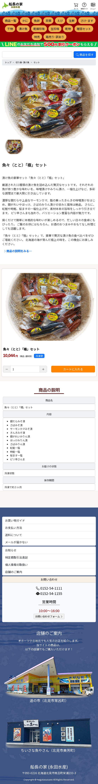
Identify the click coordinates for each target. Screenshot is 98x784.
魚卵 (37, 20)
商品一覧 (10, 20)
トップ (8, 62)
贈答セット (84, 29)
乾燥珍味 (39, 29)
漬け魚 (23, 29)
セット (37, 62)
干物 (10, 29)
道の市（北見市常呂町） (49, 700)
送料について (13, 535)
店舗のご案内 (13, 572)
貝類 (48, 20)
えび (60, 20)
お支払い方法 (13, 527)
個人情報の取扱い (16, 564)
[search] (37, 54)
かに (25, 20)
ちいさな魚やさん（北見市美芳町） (49, 750)
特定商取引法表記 (16, 557)
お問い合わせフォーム (49, 616)
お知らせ (10, 550)
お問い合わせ (49, 579)
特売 (37, 37)
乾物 (68, 29)
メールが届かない (16, 542)
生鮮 (72, 20)
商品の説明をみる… (18, 251)
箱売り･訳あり (55, 37)
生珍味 (55, 29)
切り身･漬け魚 (22, 62)
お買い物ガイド (15, 520)
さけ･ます (87, 20)
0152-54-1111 (49, 588)
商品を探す (85, 54)
